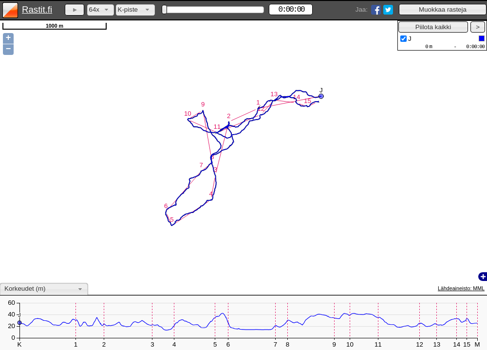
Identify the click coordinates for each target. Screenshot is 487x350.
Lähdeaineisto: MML (461, 288)
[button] (443, 9)
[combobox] (100, 10)
